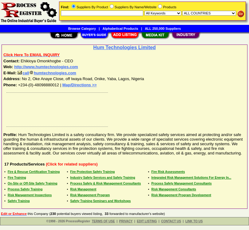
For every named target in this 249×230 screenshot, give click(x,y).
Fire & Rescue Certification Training (34, 171)
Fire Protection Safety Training (92, 171)
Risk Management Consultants (173, 189)
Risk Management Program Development (181, 195)
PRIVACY (126, 221)
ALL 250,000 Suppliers (163, 28)
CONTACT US (171, 221)
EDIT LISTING (147, 221)
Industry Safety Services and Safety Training (102, 177)
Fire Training (17, 177)
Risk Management (83, 189)
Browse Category (82, 28)
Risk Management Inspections (30, 195)
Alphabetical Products (120, 28)
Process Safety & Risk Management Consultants (105, 183)
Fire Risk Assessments (168, 171)
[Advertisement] (123, 108)
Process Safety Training (25, 189)
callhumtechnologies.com (47, 73)
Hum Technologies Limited (124, 47)
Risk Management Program (90, 195)
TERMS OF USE (103, 221)
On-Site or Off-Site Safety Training (32, 183)
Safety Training (19, 201)
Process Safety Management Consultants (181, 183)
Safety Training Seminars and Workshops (100, 201)
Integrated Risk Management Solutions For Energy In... (191, 177)
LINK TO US (194, 221)
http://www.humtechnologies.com (46, 66)
